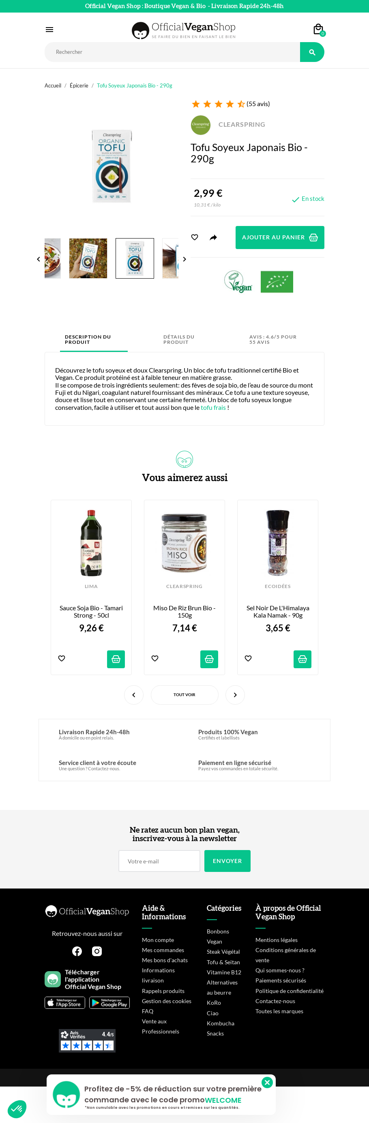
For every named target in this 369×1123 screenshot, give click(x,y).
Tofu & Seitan (223, 962)
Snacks (215, 1033)
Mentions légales (276, 939)
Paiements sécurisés (280, 980)
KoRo (214, 1002)
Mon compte (158, 939)
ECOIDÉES (277, 586)
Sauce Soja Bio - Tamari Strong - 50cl (92, 611)
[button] (17, 1109)
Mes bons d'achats (165, 960)
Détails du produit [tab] (179, 339)
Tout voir (184, 694)
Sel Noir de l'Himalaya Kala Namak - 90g (279, 611)
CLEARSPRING (228, 124)
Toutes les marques (279, 1011)
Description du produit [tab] (88, 339)
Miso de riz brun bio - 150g (185, 611)
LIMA (91, 586)
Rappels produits (163, 990)
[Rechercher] (172, 52)
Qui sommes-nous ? (280, 970)
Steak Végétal (223, 951)
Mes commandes (163, 949)
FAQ (147, 1011)
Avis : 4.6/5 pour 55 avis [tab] (273, 339)
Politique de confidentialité (289, 990)
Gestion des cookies (166, 1000)
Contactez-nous (275, 1000)
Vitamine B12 (224, 972)
